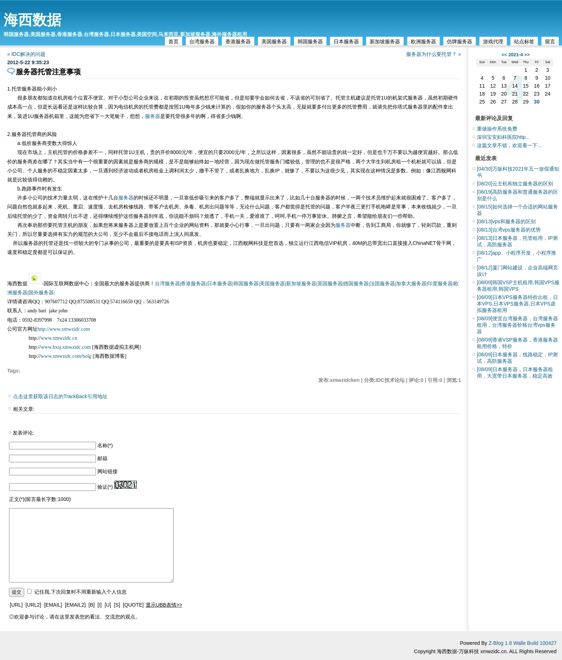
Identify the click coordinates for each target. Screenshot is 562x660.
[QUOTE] (133, 605)
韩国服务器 (310, 41)
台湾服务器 (202, 41)
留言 (550, 41)
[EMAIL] (53, 605)
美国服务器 (274, 41)
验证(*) (105, 487)
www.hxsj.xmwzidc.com (66, 347)
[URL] (16, 605)
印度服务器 (440, 283)
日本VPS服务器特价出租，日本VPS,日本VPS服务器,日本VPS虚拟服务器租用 (517, 303)
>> (527, 54)
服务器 (152, 116)
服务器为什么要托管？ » (433, 54)
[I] (99, 605)
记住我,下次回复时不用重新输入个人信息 (80, 592)
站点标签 (524, 41)
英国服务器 (330, 283)
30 (537, 102)
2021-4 (515, 54)
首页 (173, 41)
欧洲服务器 (423, 41)
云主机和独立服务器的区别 (515, 183)
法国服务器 (382, 283)
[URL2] (33, 605)
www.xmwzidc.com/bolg (66, 356)
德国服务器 (356, 283)
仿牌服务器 (459, 41)
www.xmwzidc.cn (59, 338)
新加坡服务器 (385, 41)
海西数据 (32, 20)
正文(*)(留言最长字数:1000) (40, 499)
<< (504, 54)
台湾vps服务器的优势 (509, 230)
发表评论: (23, 433)
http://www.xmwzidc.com (64, 329)
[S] (117, 605)
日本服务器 (346, 41)
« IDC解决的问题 (26, 54)
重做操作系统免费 (497, 129)
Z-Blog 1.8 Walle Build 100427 (522, 643)
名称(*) (105, 445)
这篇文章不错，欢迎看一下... (509, 145)
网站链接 (107, 471)
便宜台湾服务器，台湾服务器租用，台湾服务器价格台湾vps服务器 (517, 325)
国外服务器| (41, 292)
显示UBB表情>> (164, 605)
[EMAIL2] (75, 605)
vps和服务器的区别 (506, 221)
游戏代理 (493, 41)
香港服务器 (238, 41)
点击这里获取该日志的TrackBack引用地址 (60, 396)
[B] (91, 605)
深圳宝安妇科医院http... (503, 137)
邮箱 (102, 458)
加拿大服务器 (411, 283)
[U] (108, 605)
